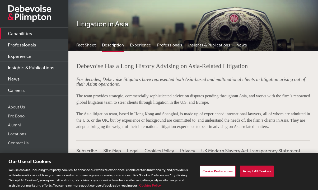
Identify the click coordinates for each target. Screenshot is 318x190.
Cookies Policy (159, 150)
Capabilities (20, 33)
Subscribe (86, 150)
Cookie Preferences (218, 172)
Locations (17, 133)
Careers (16, 90)
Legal (132, 150)
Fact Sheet (86, 45)
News (14, 79)
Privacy (187, 150)
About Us (16, 107)
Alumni (14, 124)
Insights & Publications (31, 67)
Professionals (22, 45)
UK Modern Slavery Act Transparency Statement (251, 150)
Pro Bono (16, 115)
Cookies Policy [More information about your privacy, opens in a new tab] (150, 187)
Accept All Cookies (257, 172)
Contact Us (18, 142)
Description (113, 45)
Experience (19, 56)
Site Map (112, 150)
